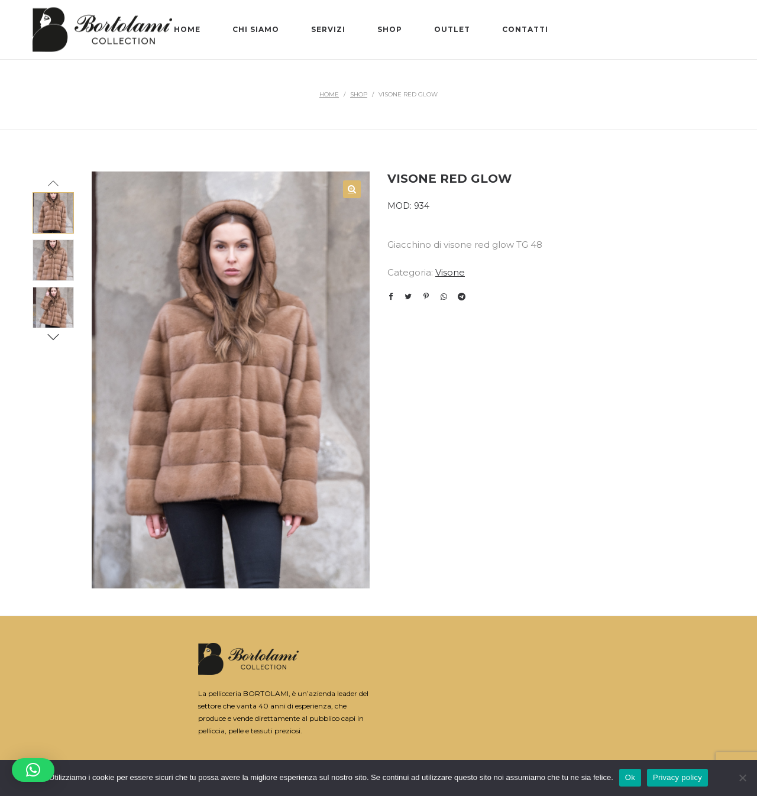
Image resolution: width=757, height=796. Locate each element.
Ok (630, 772)
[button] (33, 770)
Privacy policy (677, 772)
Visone (450, 272)
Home (329, 94)
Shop (358, 94)
